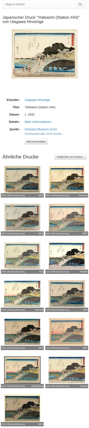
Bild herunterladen (36, 141)
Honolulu (83, 195)
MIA (41, 271)
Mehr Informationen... (39, 121)
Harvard (39, 309)
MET (85, 233)
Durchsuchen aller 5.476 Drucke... (44, 133)
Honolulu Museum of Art (41, 129)
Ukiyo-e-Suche (15, 4)
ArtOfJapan (37, 386)
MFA (40, 195)
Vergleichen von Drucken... (70, 156)
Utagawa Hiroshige (37, 100)
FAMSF (84, 271)
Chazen (84, 386)
